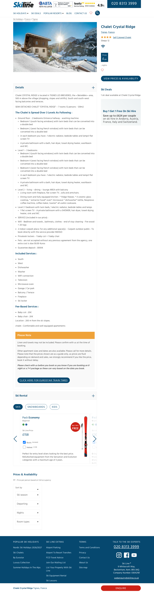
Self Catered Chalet (122, 37)
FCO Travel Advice (54, 557)
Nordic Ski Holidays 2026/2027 (27, 547)
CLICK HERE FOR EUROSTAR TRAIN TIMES (44, 380)
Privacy (82, 552)
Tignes (35, 19)
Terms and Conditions (89, 547)
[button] (55, 87)
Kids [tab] (54, 407)
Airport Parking (53, 547)
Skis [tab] (18, 407)
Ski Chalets (18, 552)
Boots (32, 442)
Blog (69, 13)
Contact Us (80, 13)
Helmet (32, 447)
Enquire (121, 588)
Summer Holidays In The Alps (27, 567)
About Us (83, 562)
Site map (83, 567)
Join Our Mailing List (56, 562)
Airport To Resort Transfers (58, 552)
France (27, 19)
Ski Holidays (20, 13)
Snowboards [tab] (36, 407)
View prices (121, 78)
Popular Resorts (54, 13)
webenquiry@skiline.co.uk (126, 577)
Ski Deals (36, 13)
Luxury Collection (21, 562)
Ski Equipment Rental (56, 575)
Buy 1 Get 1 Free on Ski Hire (119, 111)
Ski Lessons (51, 580)
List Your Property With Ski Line (59, 569)
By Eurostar (18, 557)
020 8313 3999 (124, 3)
